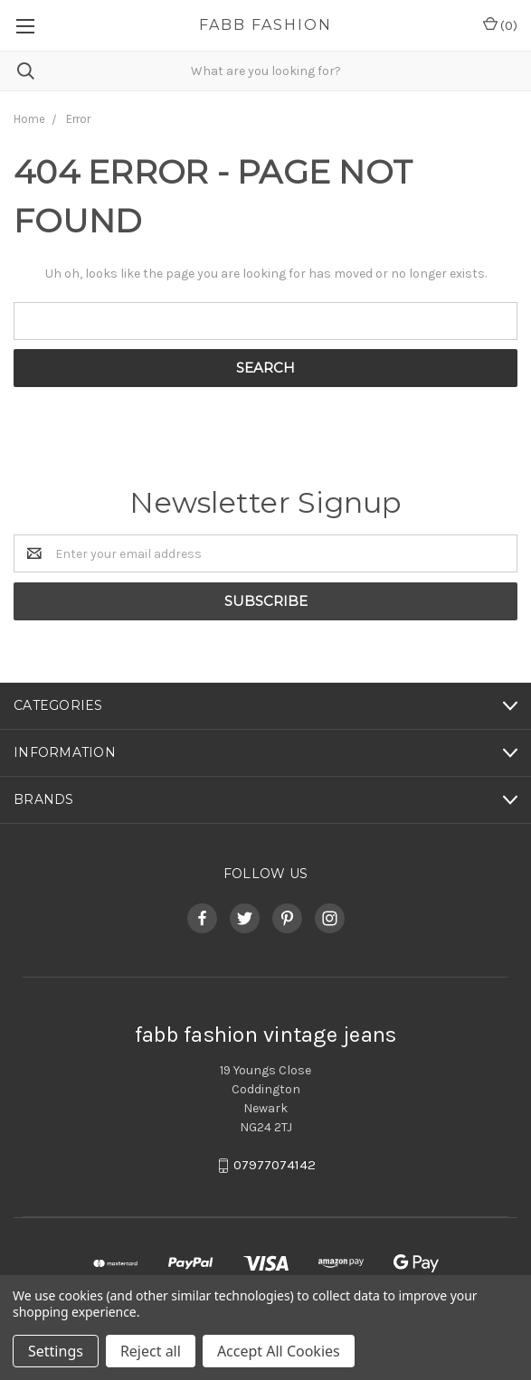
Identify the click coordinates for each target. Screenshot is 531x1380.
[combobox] (265, 71)
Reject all (150, 1351)
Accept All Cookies (278, 1351)
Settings (55, 1351)
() (500, 24)
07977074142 (274, 1166)
